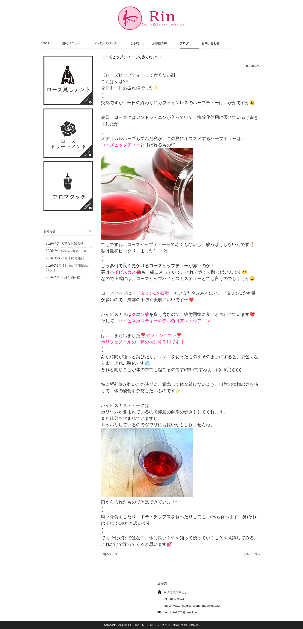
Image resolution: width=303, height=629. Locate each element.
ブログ (184, 43)
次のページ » (251, 554)
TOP (46, 43)
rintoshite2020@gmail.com (181, 612)
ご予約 (134, 43)
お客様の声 (159, 43)
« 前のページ (109, 554)
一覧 (89, 230)
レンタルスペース (105, 43)
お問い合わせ (210, 43)
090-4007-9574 (174, 599)
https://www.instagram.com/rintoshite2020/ (192, 605)
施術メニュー (71, 43)
